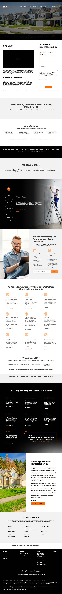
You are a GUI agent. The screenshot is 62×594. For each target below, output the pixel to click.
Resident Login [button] (23, 555)
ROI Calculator (33, 37)
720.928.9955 (57, 0)
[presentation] (47, 83)
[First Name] (44, 57)
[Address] (49, 63)
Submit (39, 25)
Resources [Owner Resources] (35, 6)
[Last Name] (53, 57)
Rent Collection (24, 35)
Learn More (9, 406)
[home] (4, 6)
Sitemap (38, 580)
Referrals (42, 6)
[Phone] (53, 60)
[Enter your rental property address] (27, 26)
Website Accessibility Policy (45, 583)
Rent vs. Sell (39, 37)
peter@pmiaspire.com (41, 564)
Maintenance (30, 35)
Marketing (12, 35)
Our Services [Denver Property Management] (22, 6)
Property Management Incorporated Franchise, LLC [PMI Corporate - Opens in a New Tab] (35, 574)
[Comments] (49, 68)
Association (5, 556)
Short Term (5, 558)
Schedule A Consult (43, 441)
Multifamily (5, 555)
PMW (34, 580)
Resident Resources (24, 553)
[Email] (44, 60)
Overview (7, 35)
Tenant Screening (17, 35)
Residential (5, 553)
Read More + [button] (43, 500)
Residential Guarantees (25, 37)
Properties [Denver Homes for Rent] (29, 6)
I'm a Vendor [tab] (43, 54)
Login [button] (4, 560)
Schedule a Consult (38, 503)
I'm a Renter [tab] (50, 52)
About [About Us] (49, 6)
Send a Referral (23, 560)
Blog (46, 6)
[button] (53, 554)
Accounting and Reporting (39, 35)
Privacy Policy (43, 580)
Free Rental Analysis (56, 6)
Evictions (46, 35)
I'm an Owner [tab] (43, 52)
